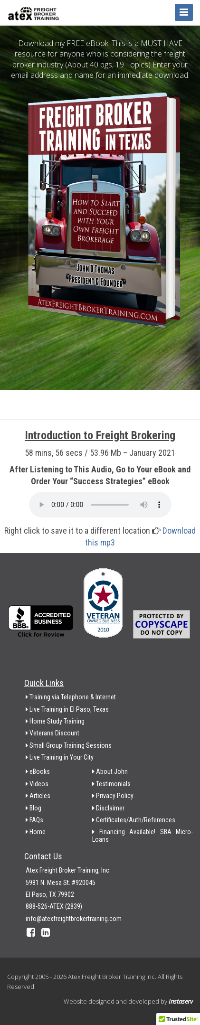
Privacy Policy (112, 795)
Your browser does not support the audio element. (100, 504)
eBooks (38, 771)
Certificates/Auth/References (133, 820)
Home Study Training (55, 721)
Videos (37, 784)
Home (36, 832)
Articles (38, 795)
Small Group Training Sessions (69, 745)
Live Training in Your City (60, 757)
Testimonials (111, 784)
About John (110, 771)
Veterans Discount (52, 733)
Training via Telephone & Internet (71, 697)
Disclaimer (108, 808)
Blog (33, 808)
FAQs (34, 820)
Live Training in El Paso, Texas (67, 709)
